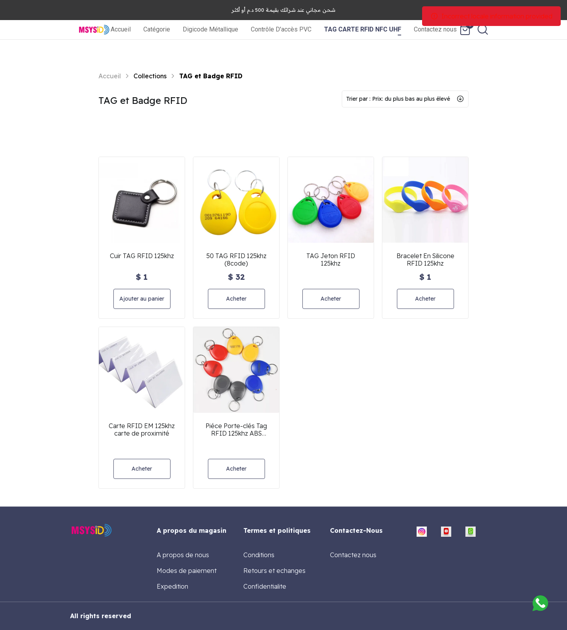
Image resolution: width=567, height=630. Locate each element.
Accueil (121, 29)
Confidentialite (264, 586)
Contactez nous (435, 29)
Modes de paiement (187, 571)
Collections (150, 76)
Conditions (258, 555)
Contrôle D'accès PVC (281, 29)
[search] (482, 29)
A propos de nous (183, 555)
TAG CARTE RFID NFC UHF (362, 29)
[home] (94, 29)
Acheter (236, 298)
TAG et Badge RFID (211, 76)
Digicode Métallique (210, 29)
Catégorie (156, 29)
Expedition (172, 586)
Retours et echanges (274, 571)
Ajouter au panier (141, 298)
